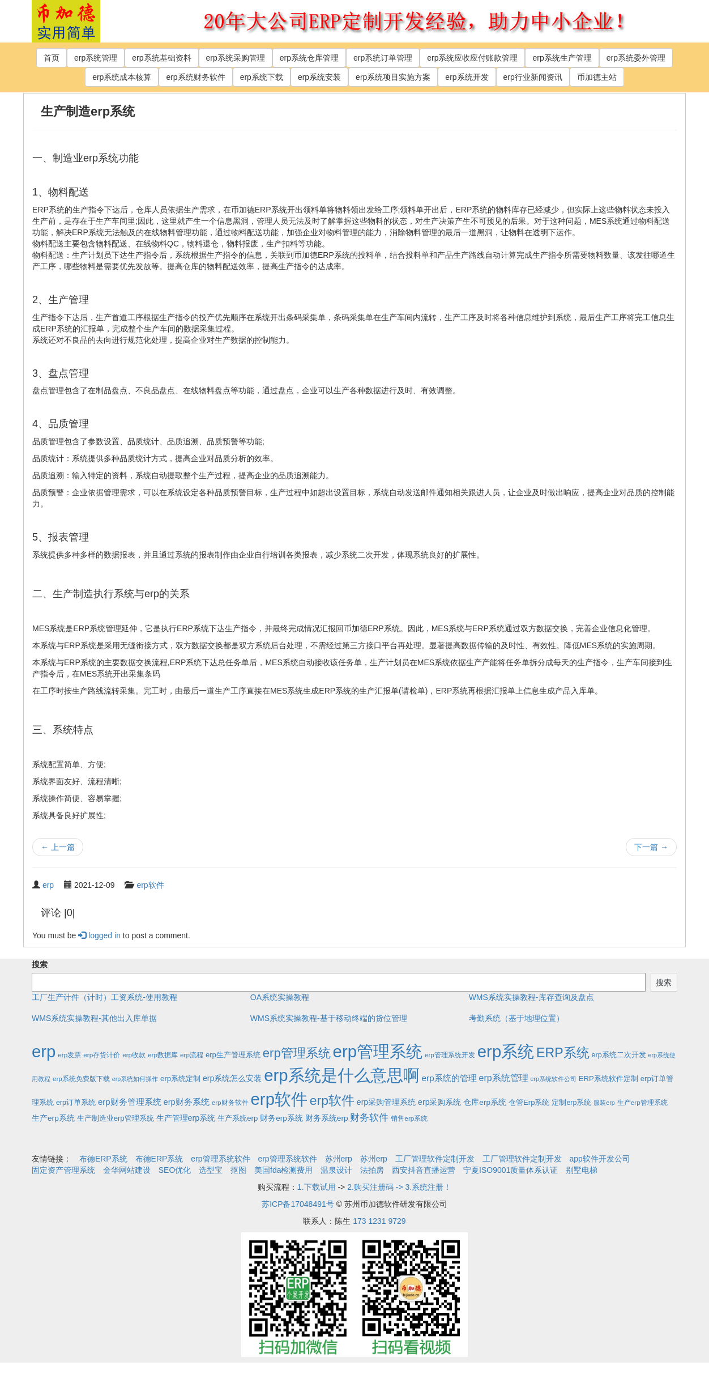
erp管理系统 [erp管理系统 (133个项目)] (297, 1053)
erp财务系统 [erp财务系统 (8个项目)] (186, 1102)
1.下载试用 (316, 1187)
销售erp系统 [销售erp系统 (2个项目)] (409, 1118)
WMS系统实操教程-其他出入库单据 (94, 1018)
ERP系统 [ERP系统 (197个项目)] (563, 1052)
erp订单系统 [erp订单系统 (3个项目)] (76, 1103)
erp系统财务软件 (195, 77)
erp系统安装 (319, 77)
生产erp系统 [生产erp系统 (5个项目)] (53, 1118)
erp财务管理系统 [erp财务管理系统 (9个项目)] (129, 1102)
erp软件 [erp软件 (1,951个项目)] (279, 1099)
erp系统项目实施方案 (393, 77)
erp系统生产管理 (561, 57)
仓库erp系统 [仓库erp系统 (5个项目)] (484, 1102)
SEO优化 (175, 1170)
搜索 (40, 964)
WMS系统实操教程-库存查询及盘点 (531, 997)
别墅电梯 (581, 1170)
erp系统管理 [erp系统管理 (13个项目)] (503, 1078)
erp (48, 885)
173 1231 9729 (379, 1221)
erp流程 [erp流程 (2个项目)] (191, 1054)
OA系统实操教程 (279, 997)
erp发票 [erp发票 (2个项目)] (69, 1054)
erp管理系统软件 (220, 1158)
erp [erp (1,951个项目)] (43, 1051)
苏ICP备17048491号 (298, 1204)
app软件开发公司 (600, 1158)
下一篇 (651, 847)
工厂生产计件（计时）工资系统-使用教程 (104, 997)
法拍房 (372, 1170)
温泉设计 (336, 1170)
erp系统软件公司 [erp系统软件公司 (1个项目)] (553, 1078)
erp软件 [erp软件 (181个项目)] (332, 1100)
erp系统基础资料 (161, 57)
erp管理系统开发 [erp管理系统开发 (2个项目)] (450, 1054)
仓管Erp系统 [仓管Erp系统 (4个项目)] (529, 1102)
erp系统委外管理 (636, 57)
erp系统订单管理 (382, 57)
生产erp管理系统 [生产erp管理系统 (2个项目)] (642, 1102)
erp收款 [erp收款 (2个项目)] (134, 1054)
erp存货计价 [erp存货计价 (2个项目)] (101, 1054)
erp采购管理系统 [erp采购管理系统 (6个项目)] (386, 1102)
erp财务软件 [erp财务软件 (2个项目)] (230, 1102)
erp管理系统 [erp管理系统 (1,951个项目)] (377, 1051)
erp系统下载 (261, 77)
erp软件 (150, 885)
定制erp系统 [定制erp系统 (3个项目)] (571, 1103)
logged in (99, 935)
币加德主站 (597, 77)
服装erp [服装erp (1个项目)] (603, 1102)
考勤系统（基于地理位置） (516, 1018)
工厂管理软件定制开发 (435, 1158)
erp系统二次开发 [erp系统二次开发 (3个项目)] (619, 1055)
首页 (51, 57)
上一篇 (58, 847)
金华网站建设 (127, 1170)
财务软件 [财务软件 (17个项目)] (369, 1117)
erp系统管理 (95, 57)
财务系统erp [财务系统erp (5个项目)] (326, 1118)
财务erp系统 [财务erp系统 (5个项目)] (281, 1118)
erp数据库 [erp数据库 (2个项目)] (163, 1054)
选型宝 (211, 1170)
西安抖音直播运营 (423, 1170)
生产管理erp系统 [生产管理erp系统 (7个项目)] (186, 1117)
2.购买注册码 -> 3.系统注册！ (399, 1187)
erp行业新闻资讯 (532, 77)
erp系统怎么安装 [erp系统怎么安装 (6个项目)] (232, 1078)
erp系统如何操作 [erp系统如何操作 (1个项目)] (135, 1078)
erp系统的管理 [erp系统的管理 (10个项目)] (449, 1078)
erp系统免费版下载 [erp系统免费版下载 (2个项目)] (81, 1078)
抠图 (238, 1170)
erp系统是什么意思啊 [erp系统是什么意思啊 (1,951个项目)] (341, 1075)
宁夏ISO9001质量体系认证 (510, 1170)
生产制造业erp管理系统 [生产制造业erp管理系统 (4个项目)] (115, 1118)
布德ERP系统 (103, 1158)
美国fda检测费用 (283, 1170)
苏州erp (338, 1158)
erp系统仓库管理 (309, 57)
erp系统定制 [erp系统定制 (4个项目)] (180, 1078)
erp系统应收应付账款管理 (472, 57)
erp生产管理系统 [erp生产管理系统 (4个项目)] (233, 1054)
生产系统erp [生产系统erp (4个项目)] (237, 1118)
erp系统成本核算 (121, 77)
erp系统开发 (466, 77)
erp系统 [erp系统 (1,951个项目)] (505, 1051)
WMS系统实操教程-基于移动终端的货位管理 (328, 1018)
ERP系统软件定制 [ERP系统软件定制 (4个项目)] (608, 1078)
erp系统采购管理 (235, 57)
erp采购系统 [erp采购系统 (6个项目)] (439, 1102)
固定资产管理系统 (63, 1170)
